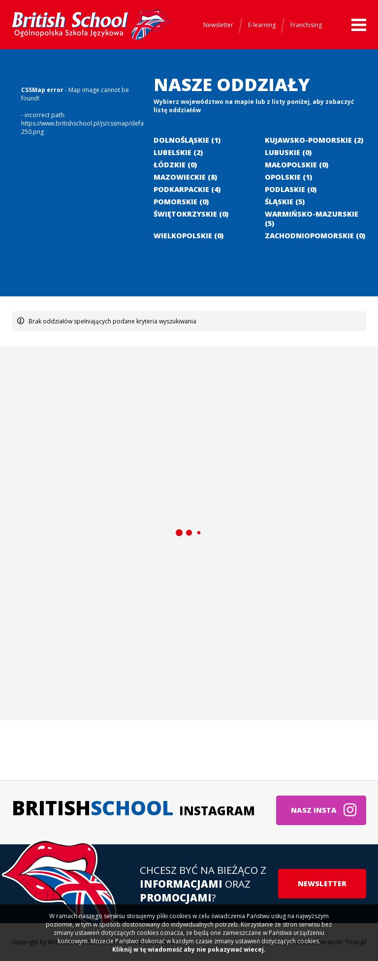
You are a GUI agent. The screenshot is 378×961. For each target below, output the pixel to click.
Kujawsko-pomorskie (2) (314, 140)
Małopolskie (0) (296, 164)
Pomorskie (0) (181, 201)
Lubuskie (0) (288, 152)
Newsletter (218, 25)
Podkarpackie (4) (187, 189)
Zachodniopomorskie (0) (315, 235)
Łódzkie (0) (175, 164)
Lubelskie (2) (178, 152)
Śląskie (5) (285, 201)
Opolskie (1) (288, 177)
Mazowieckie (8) (185, 177)
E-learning (262, 25)
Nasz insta (324, 809)
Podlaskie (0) (290, 189)
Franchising (306, 25)
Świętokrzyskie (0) (191, 214)
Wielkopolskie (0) (188, 235)
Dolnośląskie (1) (187, 140)
